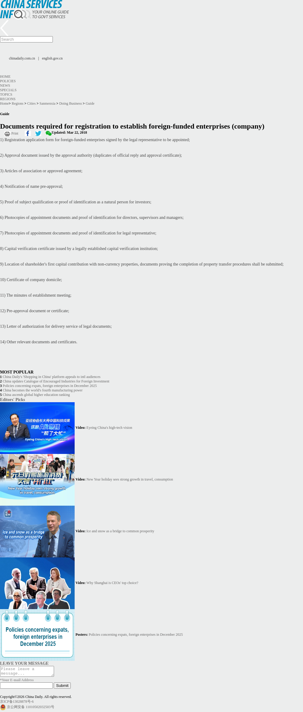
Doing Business (70, 103)
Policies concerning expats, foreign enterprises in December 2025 (50, 386)
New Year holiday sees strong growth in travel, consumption (130, 479)
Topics (6, 94)
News (5, 85)
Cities (31, 103)
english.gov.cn (52, 58)
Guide (90, 103)
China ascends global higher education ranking (36, 395)
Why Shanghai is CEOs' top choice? (112, 583)
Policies (8, 81)
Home (5, 76)
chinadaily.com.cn (22, 58)
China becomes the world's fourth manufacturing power (42, 390)
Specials (8, 90)
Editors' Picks (12, 399)
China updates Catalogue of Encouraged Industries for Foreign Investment (56, 381)
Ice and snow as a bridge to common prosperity (120, 531)
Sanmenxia (47, 103)
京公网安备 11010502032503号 (30, 709)
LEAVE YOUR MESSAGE (24, 663)
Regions (8, 99)
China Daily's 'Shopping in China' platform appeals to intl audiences (51, 377)
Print (14, 133)
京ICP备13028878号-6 (17, 703)
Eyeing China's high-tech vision (109, 428)
